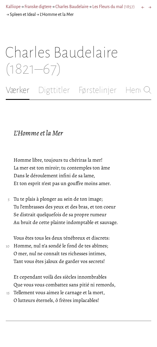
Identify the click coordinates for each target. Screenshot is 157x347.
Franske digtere (38, 6)
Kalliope (13, 6)
